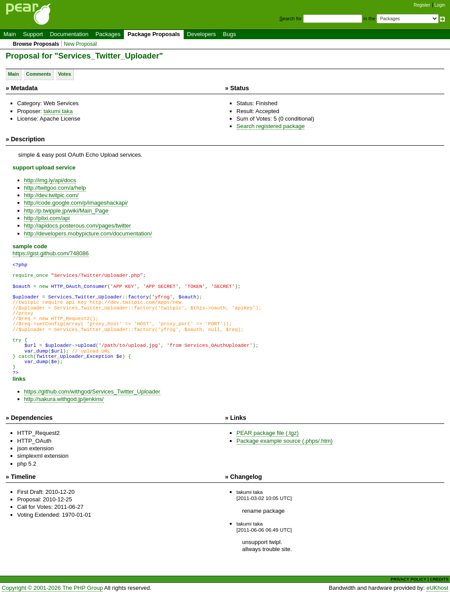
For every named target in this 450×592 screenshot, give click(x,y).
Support (33, 34)
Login (440, 5)
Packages (107, 34)
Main (10, 34)
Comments (38, 74)
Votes (64, 74)
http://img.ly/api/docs (50, 180)
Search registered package (270, 126)
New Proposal (80, 44)
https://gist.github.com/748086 (51, 253)
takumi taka (58, 111)
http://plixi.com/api (47, 218)
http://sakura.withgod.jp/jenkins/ (64, 397)
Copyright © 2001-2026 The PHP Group (52, 586)
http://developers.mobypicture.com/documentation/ (88, 233)
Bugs (229, 34)
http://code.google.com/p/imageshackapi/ (76, 202)
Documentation (69, 34)
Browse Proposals (36, 44)
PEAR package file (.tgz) (267, 431)
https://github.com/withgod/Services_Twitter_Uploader (92, 389)
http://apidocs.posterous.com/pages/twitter (77, 225)
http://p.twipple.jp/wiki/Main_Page (66, 210)
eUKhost (437, 586)
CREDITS (439, 577)
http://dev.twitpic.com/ (51, 195)
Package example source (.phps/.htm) (284, 439)
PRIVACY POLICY (408, 577)
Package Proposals (153, 34)
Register (422, 5)
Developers (201, 34)
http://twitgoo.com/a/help (55, 187)
